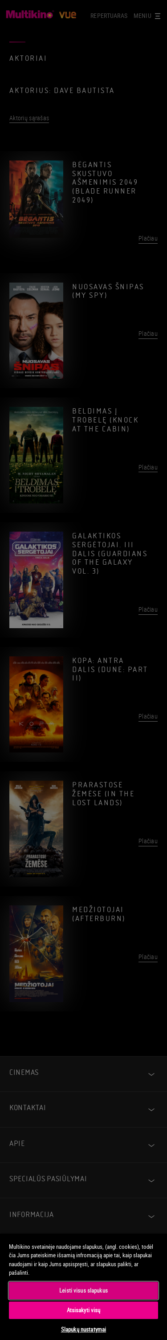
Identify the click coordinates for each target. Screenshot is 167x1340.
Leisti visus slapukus (83, 1290)
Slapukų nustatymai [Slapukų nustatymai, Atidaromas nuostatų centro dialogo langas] (83, 1329)
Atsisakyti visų (84, 1310)
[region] (83, 1286)
